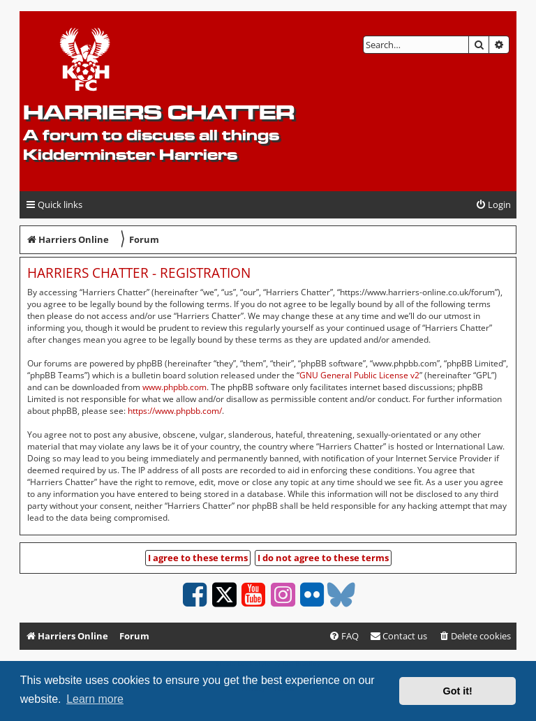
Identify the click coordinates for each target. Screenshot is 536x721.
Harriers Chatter (159, 112)
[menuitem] (493, 204)
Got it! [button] (457, 691)
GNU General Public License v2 (359, 375)
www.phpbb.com (174, 387)
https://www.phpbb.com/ (175, 411)
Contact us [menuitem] (398, 636)
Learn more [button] (95, 699)
